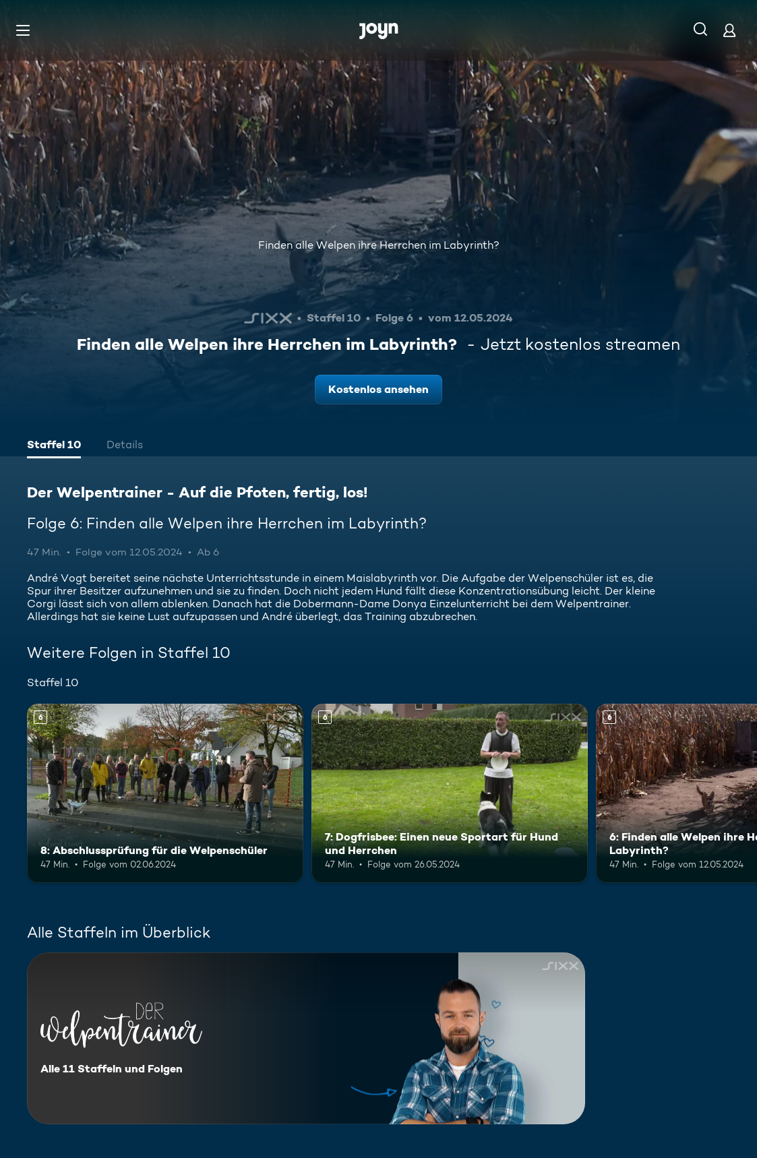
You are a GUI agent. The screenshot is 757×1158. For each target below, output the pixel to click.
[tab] (54, 446)
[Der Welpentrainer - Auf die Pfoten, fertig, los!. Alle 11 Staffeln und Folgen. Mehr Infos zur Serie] (306, 1038)
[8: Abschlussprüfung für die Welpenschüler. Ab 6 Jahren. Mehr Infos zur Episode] (165, 794)
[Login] (729, 30)
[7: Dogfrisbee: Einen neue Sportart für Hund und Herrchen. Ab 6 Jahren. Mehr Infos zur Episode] (449, 794)
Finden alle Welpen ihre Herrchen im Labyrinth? (378, 245)
